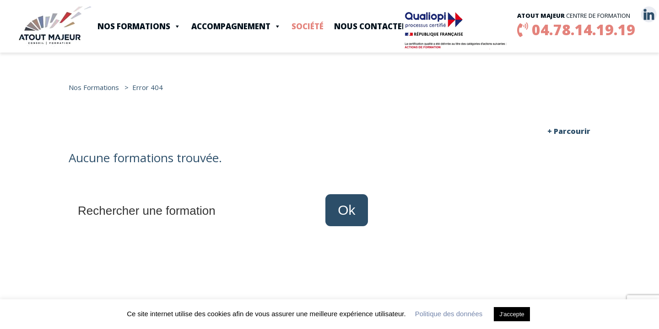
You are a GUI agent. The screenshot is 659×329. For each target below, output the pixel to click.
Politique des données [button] (449, 314)
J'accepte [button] (511, 314)
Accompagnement (236, 26)
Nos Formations (139, 26)
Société (308, 26)
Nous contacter (370, 26)
